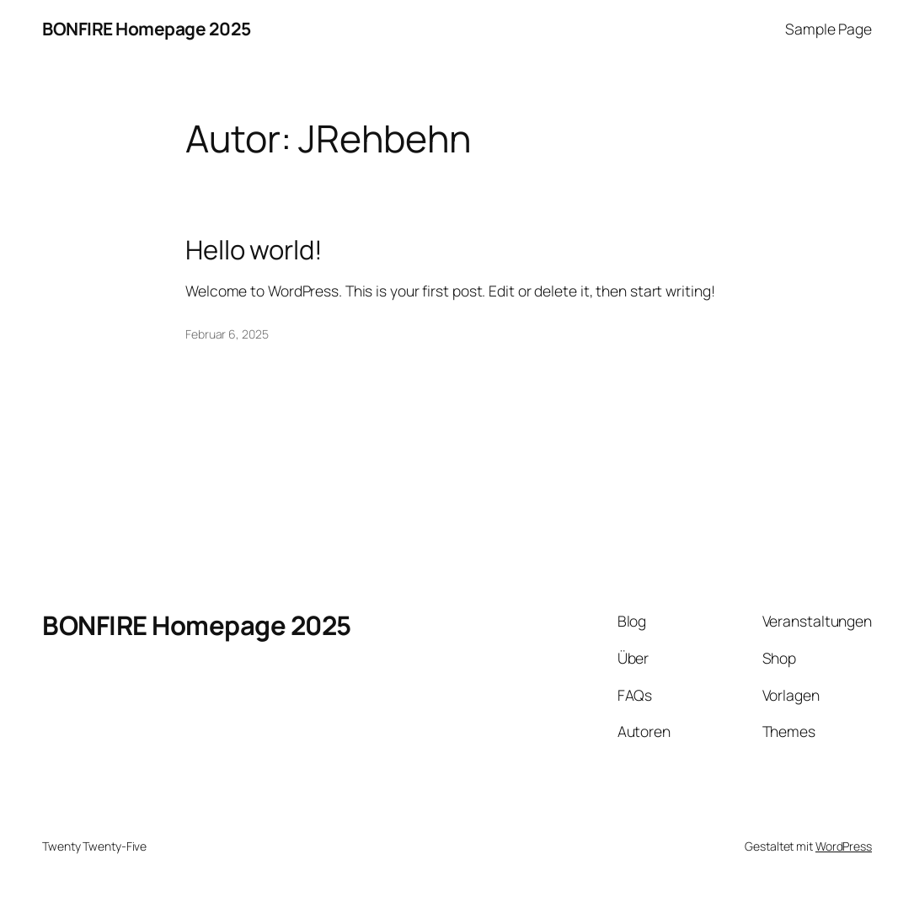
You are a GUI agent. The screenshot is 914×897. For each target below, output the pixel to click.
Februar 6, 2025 (227, 334)
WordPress (843, 846)
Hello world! (254, 249)
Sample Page (828, 29)
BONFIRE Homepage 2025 (146, 28)
